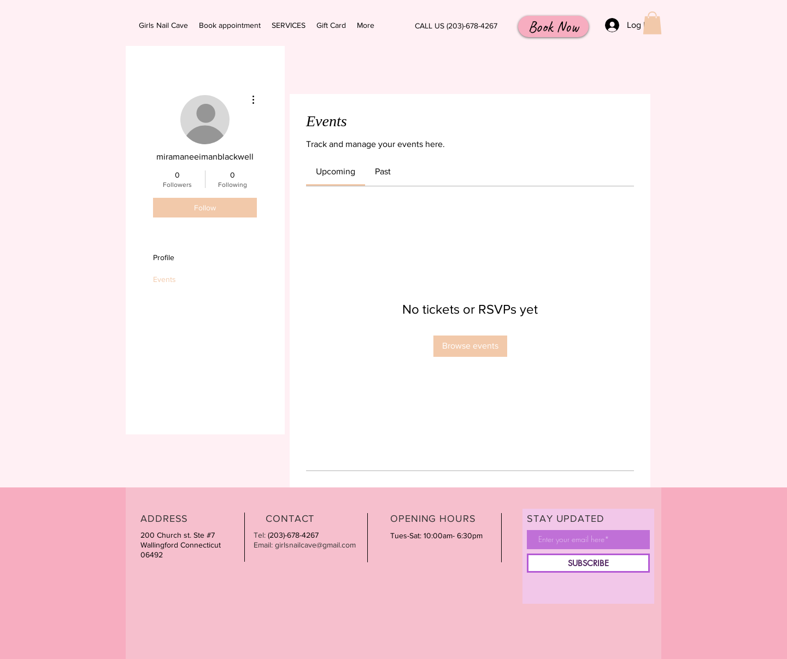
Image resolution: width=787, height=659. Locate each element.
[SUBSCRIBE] (588, 563)
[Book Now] (553, 26)
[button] (652, 22)
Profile (163, 257)
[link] (335, 171)
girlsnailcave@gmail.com (315, 544)
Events (164, 279)
